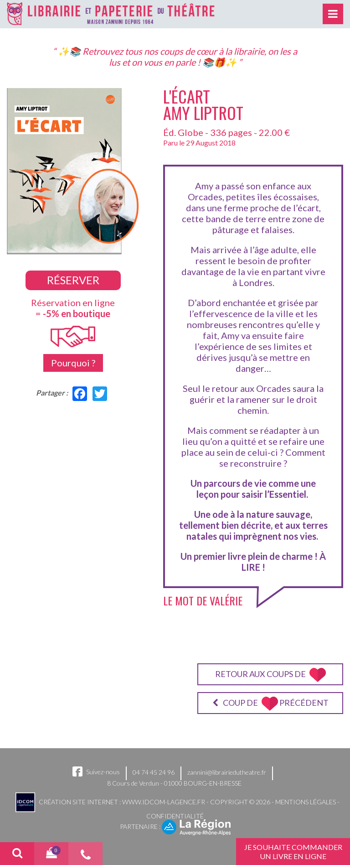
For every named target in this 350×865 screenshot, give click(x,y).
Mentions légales (305, 802)
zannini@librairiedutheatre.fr (226, 772)
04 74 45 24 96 (154, 772)
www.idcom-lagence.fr (163, 802)
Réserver (73, 280)
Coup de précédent (270, 704)
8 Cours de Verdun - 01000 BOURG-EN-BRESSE (174, 783)
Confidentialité (175, 816)
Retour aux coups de (270, 675)
